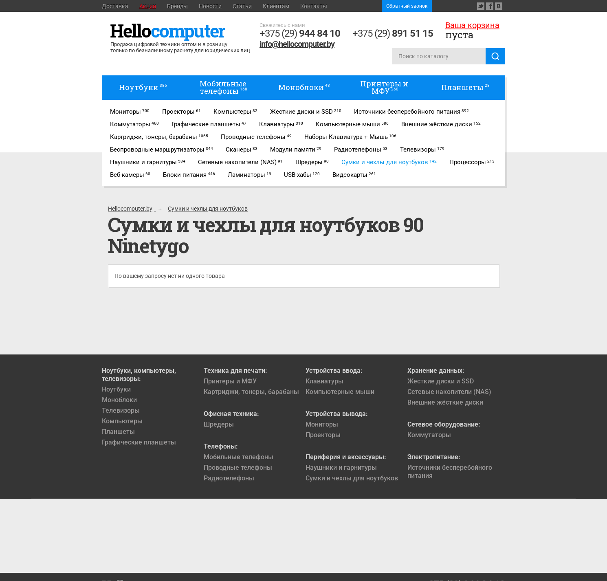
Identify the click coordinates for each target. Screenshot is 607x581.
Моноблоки (119, 400)
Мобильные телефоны (238, 457)
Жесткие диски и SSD (440, 381)
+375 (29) (300, 33)
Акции (147, 6)
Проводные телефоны (238, 467)
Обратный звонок (406, 6)
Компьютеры (122, 421)
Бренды (177, 6)
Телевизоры (121, 410)
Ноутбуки (116, 389)
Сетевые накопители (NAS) (449, 392)
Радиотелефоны (229, 478)
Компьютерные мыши (340, 392)
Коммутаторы (429, 435)
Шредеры (219, 424)
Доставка (115, 6)
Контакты (313, 6)
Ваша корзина (472, 25)
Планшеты (118, 432)
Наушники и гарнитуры (341, 467)
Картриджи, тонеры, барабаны (251, 392)
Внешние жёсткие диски (445, 402)
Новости (210, 6)
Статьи (242, 6)
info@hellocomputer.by (297, 44)
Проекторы (323, 435)
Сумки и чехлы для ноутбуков (352, 478)
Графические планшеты (139, 442)
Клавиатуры (324, 381)
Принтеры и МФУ (230, 381)
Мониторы (322, 424)
